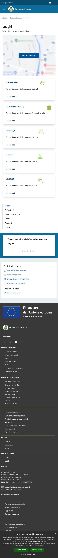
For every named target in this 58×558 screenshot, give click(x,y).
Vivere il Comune (16, 18)
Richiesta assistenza (12, 514)
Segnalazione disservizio (13, 507)
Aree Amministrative (12, 355)
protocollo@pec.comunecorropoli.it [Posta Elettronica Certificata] (17, 487)
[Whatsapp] (21, 342)
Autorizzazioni (10, 429)
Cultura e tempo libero (12, 385)
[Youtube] (16, 342)
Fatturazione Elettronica (10, 494)
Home (4, 18)
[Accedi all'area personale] (50, 2)
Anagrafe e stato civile (12, 381)
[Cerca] (53, 9)
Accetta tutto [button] (21, 550)
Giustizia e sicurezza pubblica (15, 415)
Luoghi (7, 457)
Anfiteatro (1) (9, 210)
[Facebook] (5, 342)
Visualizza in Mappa (29, 55)
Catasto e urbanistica (12, 397)
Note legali (8, 530)
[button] (29, 554)
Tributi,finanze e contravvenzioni (16, 419)
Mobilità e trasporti (11, 403)
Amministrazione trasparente (15, 524)
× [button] (55, 533)
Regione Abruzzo (9, 2)
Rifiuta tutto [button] (37, 550)
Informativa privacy (11, 527)
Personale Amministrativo (14, 368)
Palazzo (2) (8, 218)
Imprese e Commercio (12, 391)
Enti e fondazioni (11, 361)
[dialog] (29, 544)
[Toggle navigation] (4, 9)
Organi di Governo (11, 351)
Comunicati (9, 445)
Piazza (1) (8, 223)
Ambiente (8, 422)
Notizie (7, 441)
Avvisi (7, 448)
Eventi (7, 460)
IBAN (3, 482)
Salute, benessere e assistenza (15, 425)
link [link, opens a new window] (42, 545)
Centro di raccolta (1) (12, 214)
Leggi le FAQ (9, 510)
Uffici (6, 358)
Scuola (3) (8, 227)
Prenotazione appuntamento (15, 504)
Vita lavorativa (10, 388)
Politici (7, 365)
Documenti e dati (11, 371)
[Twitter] (10, 342)
